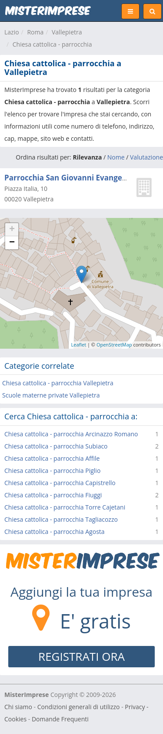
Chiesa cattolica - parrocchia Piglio (52, 470)
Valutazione (146, 157)
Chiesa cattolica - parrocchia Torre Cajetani (64, 507)
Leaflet (78, 344)
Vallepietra (67, 32)
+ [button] (12, 229)
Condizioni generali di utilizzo (78, 707)
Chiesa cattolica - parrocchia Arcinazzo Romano (71, 434)
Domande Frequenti (60, 719)
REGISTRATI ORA (81, 656)
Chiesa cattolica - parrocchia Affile (52, 458)
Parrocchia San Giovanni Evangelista (71, 178)
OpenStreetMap (114, 344)
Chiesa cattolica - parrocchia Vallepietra (57, 383)
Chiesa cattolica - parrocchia (52, 44)
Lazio (11, 32)
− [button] (12, 242)
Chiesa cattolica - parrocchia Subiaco (56, 446)
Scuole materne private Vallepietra (51, 395)
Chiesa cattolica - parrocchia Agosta (54, 531)
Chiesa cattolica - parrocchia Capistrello (60, 483)
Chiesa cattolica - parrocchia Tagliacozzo (61, 519)
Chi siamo (18, 707)
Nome (116, 157)
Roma (35, 32)
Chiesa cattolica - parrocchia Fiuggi (53, 495)
